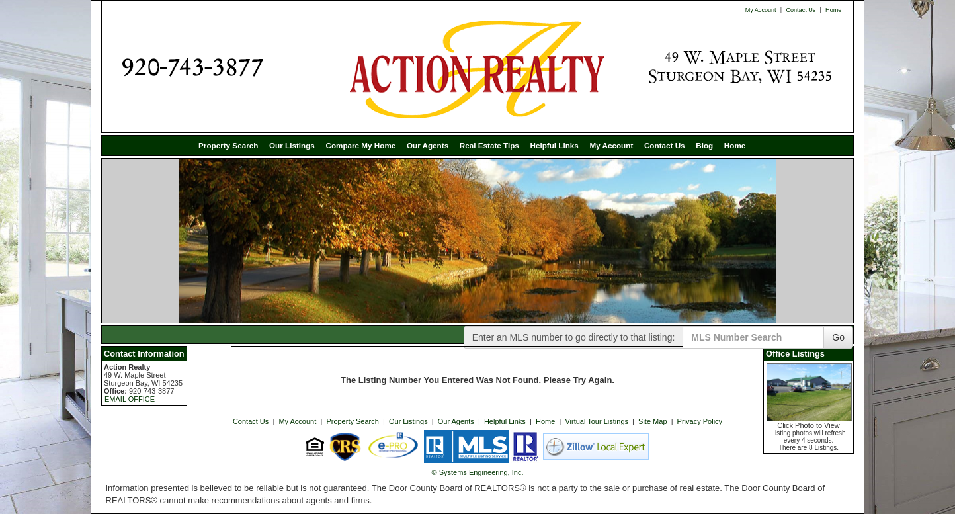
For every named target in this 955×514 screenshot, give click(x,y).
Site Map (652, 421)
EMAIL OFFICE (129, 399)
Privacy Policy (699, 421)
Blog (704, 145)
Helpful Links (554, 145)
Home (833, 10)
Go (838, 337)
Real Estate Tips (489, 145)
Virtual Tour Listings (596, 421)
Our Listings (292, 145)
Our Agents (427, 145)
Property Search (228, 145)
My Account (760, 10)
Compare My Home (360, 145)
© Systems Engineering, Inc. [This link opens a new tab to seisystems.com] (478, 472)
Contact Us (800, 10)
